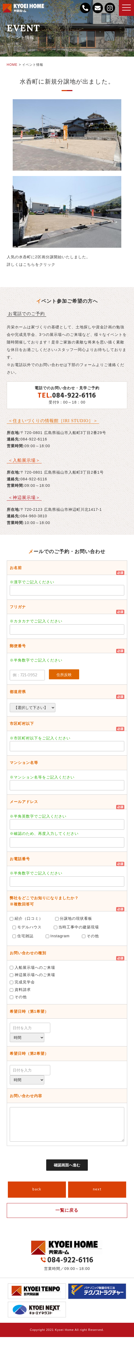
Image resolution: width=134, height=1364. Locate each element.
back (36, 1189)
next (97, 1189)
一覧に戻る (66, 1210)
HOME (12, 65)
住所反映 (64, 675)
